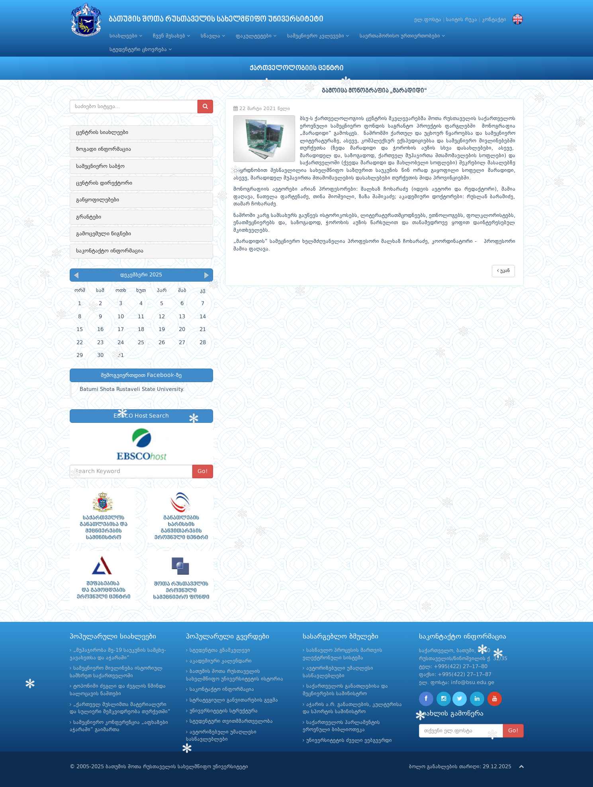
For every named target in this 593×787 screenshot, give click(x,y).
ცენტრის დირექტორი (104, 183)
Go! (203, 471)
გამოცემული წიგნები (103, 234)
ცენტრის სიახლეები (102, 132)
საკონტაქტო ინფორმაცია (109, 251)
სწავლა (213, 36)
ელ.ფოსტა (427, 19)
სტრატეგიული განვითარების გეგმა (234, 700)
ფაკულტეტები (256, 36)
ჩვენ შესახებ (171, 36)
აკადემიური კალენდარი (221, 661)
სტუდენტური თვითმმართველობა (231, 721)
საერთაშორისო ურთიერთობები (402, 36)
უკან (503, 270)
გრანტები (88, 217)
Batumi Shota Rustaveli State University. (132, 389)
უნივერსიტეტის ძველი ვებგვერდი (349, 740)
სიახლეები (126, 36)
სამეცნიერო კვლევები (318, 36)
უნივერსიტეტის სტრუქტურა (224, 711)
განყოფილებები (97, 200)
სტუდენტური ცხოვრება (141, 49)
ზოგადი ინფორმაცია (103, 149)
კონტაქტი (494, 19)
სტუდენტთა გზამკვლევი (220, 650)
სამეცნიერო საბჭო (100, 166)
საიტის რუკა (461, 19)
